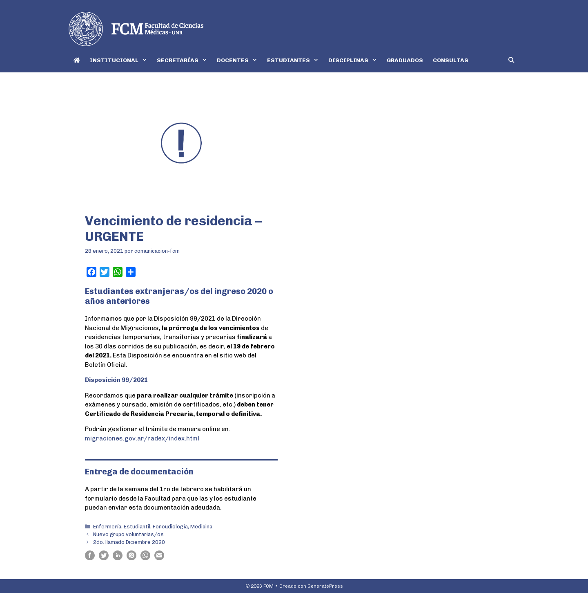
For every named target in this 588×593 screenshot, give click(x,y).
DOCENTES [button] (239, 60)
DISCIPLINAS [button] (355, 60)
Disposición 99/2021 (116, 380)
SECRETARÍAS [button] (184, 60)
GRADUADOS (405, 60)
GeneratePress (325, 586)
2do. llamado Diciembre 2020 (129, 542)
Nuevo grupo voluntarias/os (128, 534)
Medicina (201, 526)
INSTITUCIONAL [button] (121, 60)
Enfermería (107, 526)
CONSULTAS (450, 60)
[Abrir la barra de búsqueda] (511, 60)
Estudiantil (137, 526)
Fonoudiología (170, 526)
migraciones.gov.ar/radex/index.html (142, 438)
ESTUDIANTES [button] (295, 60)
